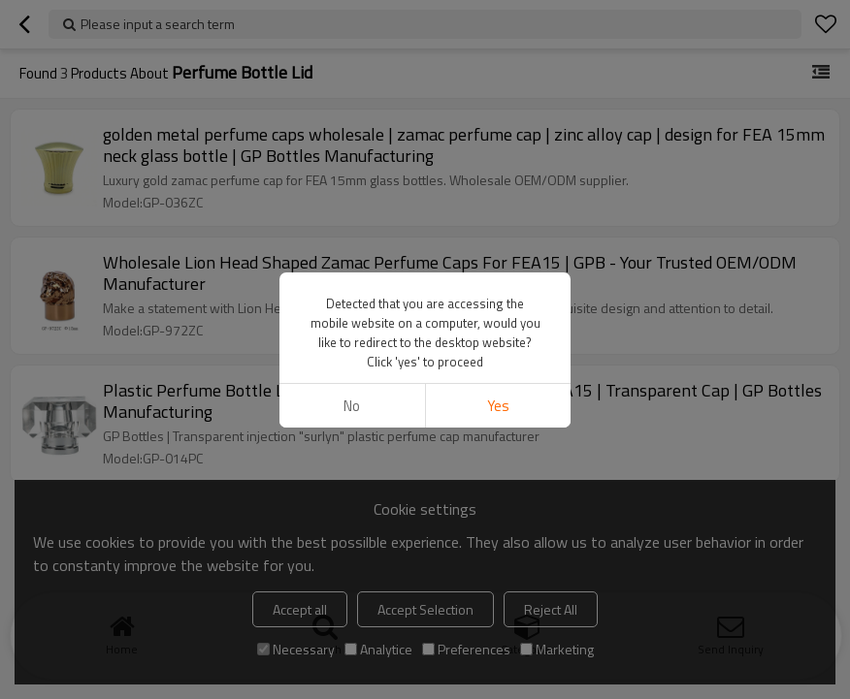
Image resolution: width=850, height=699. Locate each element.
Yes (498, 406)
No (351, 406)
